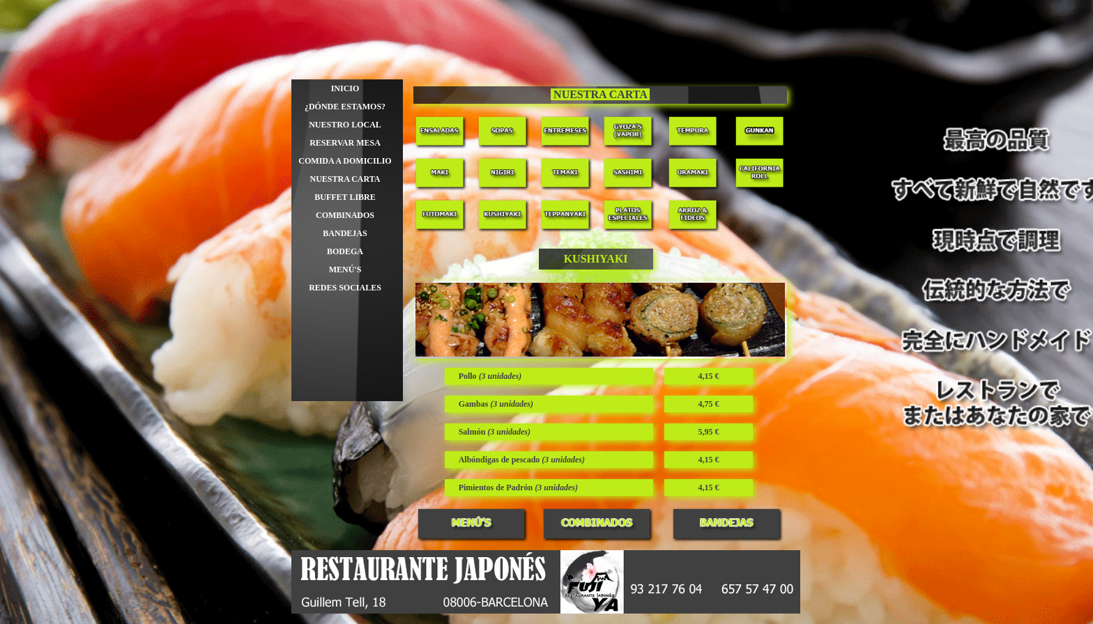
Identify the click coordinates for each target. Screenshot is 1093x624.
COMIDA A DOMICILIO (344, 161)
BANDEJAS (345, 233)
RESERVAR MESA (345, 143)
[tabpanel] (600, 95)
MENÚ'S (345, 269)
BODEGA (345, 251)
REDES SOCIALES (345, 287)
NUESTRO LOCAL (345, 125)
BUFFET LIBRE (344, 197)
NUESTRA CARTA (344, 179)
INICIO (345, 88)
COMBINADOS (345, 215)
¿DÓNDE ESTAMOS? (345, 106)
